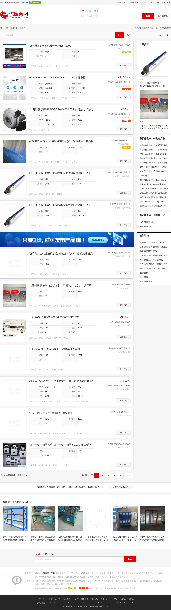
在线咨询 (123, 65)
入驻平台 (35, 2)
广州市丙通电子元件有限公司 (119, 444)
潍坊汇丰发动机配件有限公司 (119, 348)
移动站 (123, 599)
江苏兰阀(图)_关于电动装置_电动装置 (51, 412)
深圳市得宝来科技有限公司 (120, 322)
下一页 (165, 35)
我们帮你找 (163, 16)
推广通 (49, 599)
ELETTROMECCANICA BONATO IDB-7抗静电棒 (57, 77)
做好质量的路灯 (146, 281)
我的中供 (133, 2)
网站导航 (166, 2)
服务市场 (155, 2)
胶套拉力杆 (144, 273)
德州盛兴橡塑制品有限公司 (120, 140)
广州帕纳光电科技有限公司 (120, 285)
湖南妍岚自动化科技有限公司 (119, 82)
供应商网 (4, 28)
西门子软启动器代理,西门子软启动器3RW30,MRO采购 (60, 444)
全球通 (75, 599)
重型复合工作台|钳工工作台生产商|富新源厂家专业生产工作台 (42, 538)
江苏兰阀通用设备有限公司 (120, 412)
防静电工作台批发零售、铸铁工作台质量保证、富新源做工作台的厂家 (70, 538)
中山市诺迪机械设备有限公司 (119, 114)
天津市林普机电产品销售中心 (119, 253)
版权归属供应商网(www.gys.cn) (96, 606)
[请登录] (25, 2)
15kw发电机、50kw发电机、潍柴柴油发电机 (54, 349)
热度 (129, 35)
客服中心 (104, 599)
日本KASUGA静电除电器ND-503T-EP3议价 (54, 317)
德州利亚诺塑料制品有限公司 (119, 386)
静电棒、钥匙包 (154, 28)
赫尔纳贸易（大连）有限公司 (119, 45)
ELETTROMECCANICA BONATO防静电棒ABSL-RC (59, 173)
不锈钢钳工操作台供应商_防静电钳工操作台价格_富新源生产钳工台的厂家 (97, 538)
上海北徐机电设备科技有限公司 (118, 172)
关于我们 (40, 599)
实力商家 (66, 599)
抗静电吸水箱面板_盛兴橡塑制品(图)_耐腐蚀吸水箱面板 (61, 141)
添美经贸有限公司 (147, 226)
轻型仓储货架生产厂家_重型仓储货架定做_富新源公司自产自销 (14, 538)
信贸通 (57, 599)
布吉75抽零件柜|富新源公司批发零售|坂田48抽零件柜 (125, 538)
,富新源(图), (144, 176)
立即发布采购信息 (121, 487)
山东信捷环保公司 (147, 222)
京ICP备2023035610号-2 (72, 606)
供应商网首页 (121, 2)
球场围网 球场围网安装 (149, 251)
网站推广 (144, 2)
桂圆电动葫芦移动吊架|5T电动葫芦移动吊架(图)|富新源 (152, 538)
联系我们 (114, 599)
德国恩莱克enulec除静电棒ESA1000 (50, 45)
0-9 (132, 603)
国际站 (131, 599)
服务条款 (84, 599)
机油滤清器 (144, 277)
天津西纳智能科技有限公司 (120, 204)
